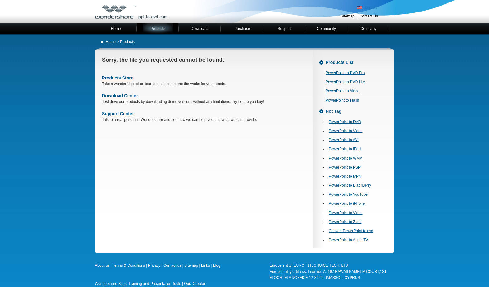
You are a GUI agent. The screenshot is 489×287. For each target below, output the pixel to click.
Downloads (200, 28)
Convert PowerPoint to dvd (351, 231)
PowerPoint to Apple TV (348, 240)
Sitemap (348, 16)
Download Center (120, 95)
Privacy (154, 265)
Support (284, 28)
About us (102, 265)
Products (158, 28)
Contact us (172, 265)
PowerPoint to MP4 (345, 176)
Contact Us (369, 16)
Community (326, 28)
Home (116, 28)
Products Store (117, 77)
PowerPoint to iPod (345, 149)
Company (368, 28)
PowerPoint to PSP (345, 167)
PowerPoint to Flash (342, 100)
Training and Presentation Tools (154, 283)
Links (206, 265)
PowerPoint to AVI (344, 140)
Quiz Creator (194, 283)
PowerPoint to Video (343, 91)
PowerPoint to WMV (345, 158)
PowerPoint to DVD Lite (345, 82)
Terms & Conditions (129, 265)
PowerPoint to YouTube (348, 194)
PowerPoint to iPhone (347, 203)
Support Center (118, 113)
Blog (216, 265)
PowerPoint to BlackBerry (350, 185)
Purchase (242, 28)
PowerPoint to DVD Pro (345, 73)
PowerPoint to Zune (345, 222)
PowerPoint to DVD (345, 122)
